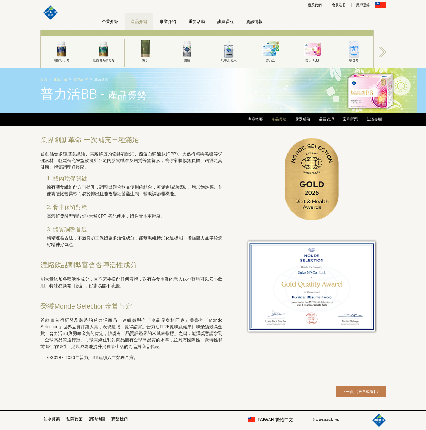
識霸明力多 (62, 50)
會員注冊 (339, 5)
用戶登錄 (363, 5)
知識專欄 (374, 119)
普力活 (270, 50)
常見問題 (350, 119)
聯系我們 (315, 5)
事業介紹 (168, 21)
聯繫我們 (119, 419)
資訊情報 (254, 21)
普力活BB (312, 50)
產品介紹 (139, 21)
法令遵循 (52, 419)
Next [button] (382, 51)
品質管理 (326, 119)
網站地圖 (97, 419)
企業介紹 (110, 21)
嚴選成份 (302, 119)
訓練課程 (225, 21)
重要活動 (197, 21)
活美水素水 (228, 50)
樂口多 (354, 50)
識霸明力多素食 (103, 50)
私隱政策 (74, 419)
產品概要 (255, 119)
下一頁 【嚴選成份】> (360, 392)
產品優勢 (278, 119)
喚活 (145, 50)
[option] (62, 49)
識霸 (187, 50)
